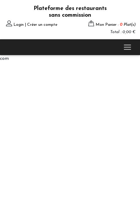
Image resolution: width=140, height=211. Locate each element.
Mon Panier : (116, 25)
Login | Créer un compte (35, 25)
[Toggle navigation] (127, 47)
